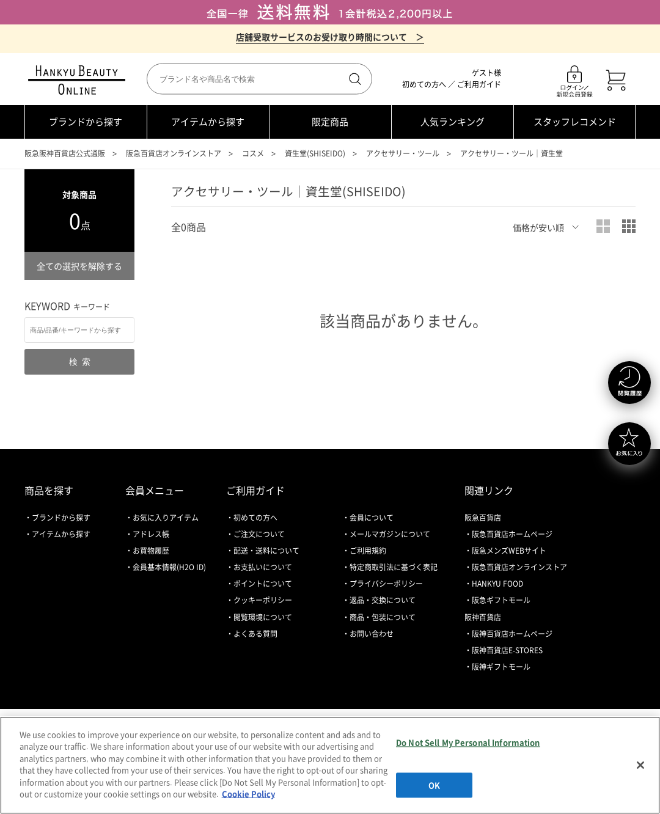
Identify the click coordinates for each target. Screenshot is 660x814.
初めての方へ (424, 84)
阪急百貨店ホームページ (512, 534)
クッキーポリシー (262, 600)
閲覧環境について (262, 617)
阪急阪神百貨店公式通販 (64, 153)
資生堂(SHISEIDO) (315, 153)
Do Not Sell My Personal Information (468, 742)
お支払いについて (262, 567)
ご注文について (259, 534)
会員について (372, 517)
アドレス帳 (151, 534)
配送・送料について (266, 550)
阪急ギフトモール (501, 600)
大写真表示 (603, 226)
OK (434, 785)
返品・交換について (383, 600)
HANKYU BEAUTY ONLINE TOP (79, 80)
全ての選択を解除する (79, 266)
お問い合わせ (372, 633)
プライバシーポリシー (386, 583)
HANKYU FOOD (497, 583)
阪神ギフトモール (501, 666)
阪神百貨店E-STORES (507, 650)
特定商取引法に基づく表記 (394, 567)
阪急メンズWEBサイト (509, 550)
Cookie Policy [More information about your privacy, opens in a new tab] (248, 793)
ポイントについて (262, 583)
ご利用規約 (368, 550)
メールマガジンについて (390, 534)
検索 (354, 79)
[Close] (640, 765)
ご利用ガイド (479, 84)
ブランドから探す (85, 121)
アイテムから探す (207, 121)
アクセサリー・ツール (402, 153)
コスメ (253, 153)
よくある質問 (255, 633)
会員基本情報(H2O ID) (169, 567)
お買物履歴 (151, 550)
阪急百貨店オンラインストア (173, 153)
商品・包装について (383, 617)
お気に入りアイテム (166, 517)
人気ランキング (452, 121)
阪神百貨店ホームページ (512, 633)
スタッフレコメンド (575, 121)
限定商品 (330, 121)
